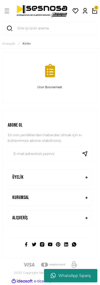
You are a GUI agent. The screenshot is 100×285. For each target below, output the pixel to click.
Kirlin (27, 43)
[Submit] (87, 153)
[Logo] (42, 11)
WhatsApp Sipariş (71, 276)
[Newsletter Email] (50, 153)
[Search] (50, 28)
